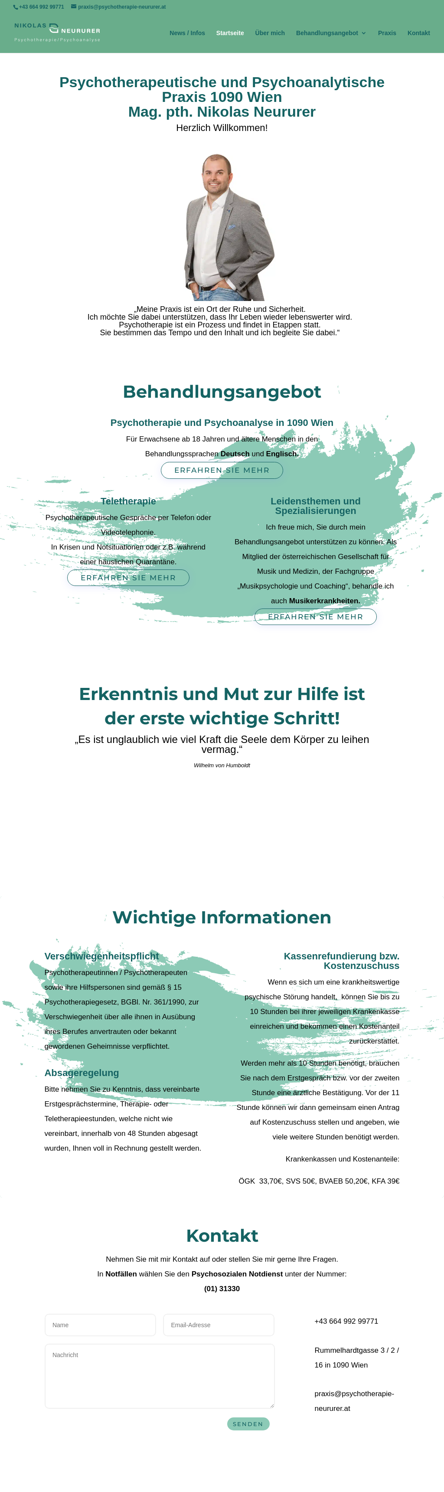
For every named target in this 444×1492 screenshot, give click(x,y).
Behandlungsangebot (327, 33)
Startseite (230, 33)
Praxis (387, 33)
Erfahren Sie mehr (222, 470)
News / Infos (187, 33)
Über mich (270, 33)
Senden (248, 1424)
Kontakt (419, 33)
